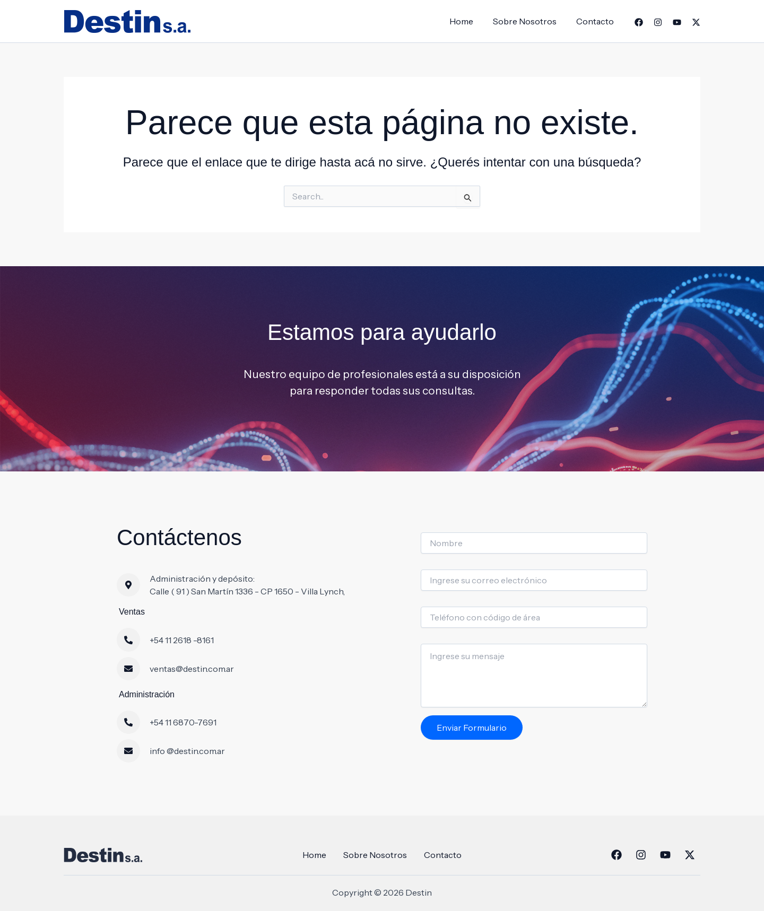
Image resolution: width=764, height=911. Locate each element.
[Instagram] (658, 22)
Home (468, 21)
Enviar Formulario (472, 727)
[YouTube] (677, 22)
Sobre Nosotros (529, 21)
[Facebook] (639, 22)
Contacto (596, 21)
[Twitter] (696, 22)
